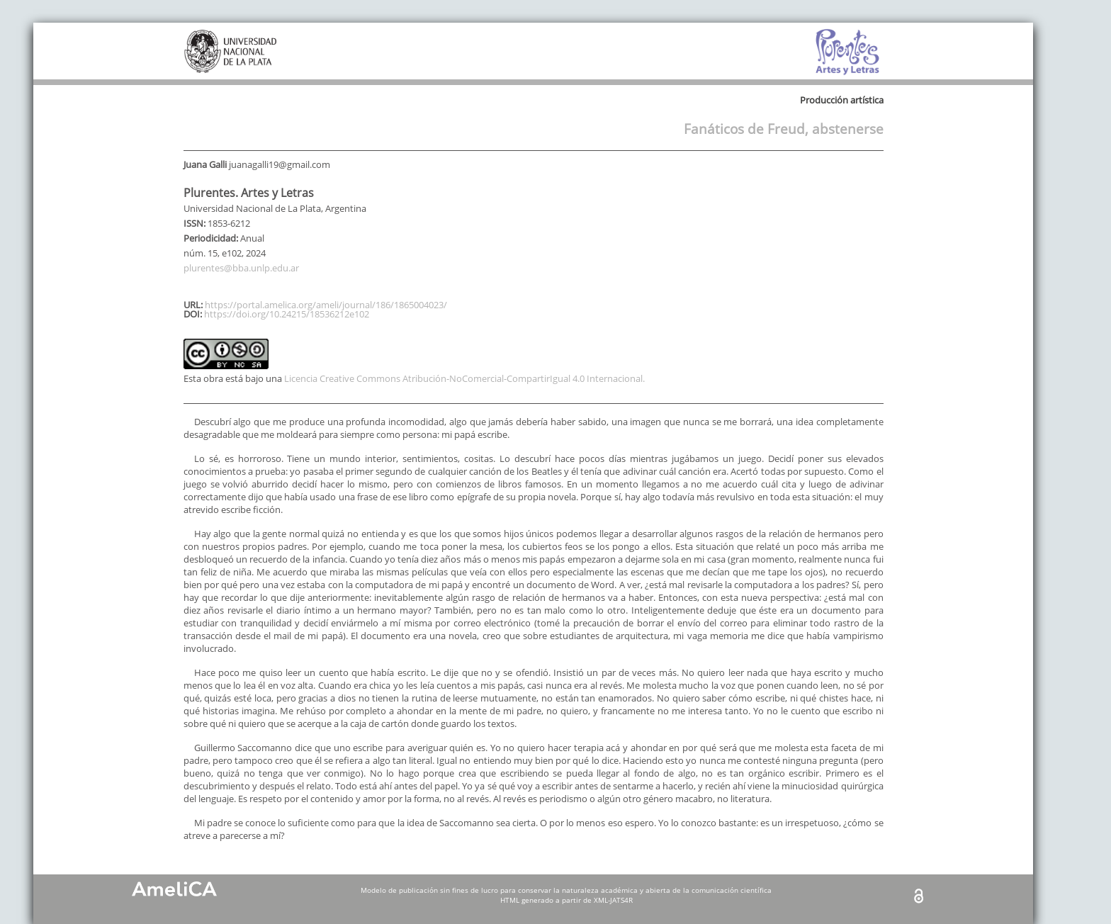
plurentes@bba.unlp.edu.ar (241, 267)
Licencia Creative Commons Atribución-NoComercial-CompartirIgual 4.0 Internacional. (464, 378)
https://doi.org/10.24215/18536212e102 (286, 314)
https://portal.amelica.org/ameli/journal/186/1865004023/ (326, 304)
